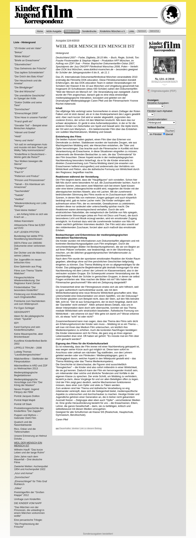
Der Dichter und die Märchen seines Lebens (30, 254)
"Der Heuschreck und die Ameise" (27, 82)
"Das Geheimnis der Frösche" (30, 68)
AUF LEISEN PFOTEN (26, 232)
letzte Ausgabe (53, 31)
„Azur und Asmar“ (23, 473)
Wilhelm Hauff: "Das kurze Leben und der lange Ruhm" (29, 451)
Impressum (142, 31)
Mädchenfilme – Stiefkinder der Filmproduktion (31, 360)
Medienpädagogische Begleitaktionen (26, 374)
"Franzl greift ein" (23, 121)
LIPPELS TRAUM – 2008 (28, 347)
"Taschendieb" (22, 191)
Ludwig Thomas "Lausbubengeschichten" (27, 353)
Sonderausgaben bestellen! (98, 533)
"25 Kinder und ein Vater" (28, 48)
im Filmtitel (156, 134)
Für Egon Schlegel (24, 308)
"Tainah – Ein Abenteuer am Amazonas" (29, 185)
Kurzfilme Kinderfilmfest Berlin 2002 (30, 342)
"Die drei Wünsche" (24, 91)
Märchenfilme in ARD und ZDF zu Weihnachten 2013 (30, 367)
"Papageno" (20, 168)
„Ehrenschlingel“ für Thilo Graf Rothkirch (30, 483)
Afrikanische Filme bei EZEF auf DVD (29, 226)
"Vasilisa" (19, 199)
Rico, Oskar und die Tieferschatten (25, 430)
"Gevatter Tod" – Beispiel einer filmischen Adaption (30, 127)
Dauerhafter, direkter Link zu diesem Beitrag (79, 428)
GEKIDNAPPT (22, 312)
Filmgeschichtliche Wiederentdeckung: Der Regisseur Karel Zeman (27, 280)
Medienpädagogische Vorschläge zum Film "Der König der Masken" (28, 382)
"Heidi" (17, 136)
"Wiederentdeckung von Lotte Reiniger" (30, 204)
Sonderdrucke (89, 31)
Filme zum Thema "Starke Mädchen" (28, 272)
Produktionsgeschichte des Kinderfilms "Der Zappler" (28, 409)
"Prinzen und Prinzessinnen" (29, 180)
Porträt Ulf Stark (23, 404)
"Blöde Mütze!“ (22, 56)
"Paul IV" (19, 172)
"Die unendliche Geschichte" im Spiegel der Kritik (29, 97)
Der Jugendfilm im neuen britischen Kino (27, 261)
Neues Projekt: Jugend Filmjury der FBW (26, 390)
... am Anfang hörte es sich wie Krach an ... (31, 215)
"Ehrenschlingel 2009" (26, 113)
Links (131, 31)
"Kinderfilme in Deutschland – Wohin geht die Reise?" (30, 156)
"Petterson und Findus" (26, 176)
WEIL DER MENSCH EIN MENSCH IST (28, 444)
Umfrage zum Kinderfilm (27, 499)
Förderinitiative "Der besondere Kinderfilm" (26, 289)
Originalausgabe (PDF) (161, 90)
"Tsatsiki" (19, 195)
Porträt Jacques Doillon (26, 396)
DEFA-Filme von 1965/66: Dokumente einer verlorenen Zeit (29, 245)
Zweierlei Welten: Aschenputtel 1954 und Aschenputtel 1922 (31, 468)
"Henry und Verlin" (24, 140)
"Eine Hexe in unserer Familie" (30, 117)
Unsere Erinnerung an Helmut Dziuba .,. (30, 437)
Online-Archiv (72, 31)
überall (169, 134)
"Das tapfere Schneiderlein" (29, 72)
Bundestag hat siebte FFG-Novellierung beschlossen (29, 237)
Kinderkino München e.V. (112, 31)
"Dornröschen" (22, 109)
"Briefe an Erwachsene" (27, 60)
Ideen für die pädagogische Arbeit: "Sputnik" (29, 317)
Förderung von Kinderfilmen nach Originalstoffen (29, 295)
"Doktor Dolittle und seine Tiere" (28, 104)
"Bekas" (18, 52)
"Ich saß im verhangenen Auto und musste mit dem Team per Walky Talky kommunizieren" (30, 147)
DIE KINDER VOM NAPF (28, 503)
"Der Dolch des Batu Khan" (29, 76)
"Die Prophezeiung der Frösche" (26, 525)
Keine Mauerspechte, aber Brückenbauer (28, 335)
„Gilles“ (18, 488)
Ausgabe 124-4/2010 (67, 40)
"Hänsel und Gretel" (25, 132)
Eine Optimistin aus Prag (27, 266)
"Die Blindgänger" (23, 87)
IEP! (16, 322)
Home (40, 31)
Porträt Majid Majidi (24, 400)
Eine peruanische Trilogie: (28, 519)
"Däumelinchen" (23, 64)
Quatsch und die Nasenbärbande (23, 423)
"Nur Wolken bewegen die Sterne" (28, 162)
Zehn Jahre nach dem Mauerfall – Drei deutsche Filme (28, 459)
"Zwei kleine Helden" (25, 210)
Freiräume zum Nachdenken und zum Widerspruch (29, 302)
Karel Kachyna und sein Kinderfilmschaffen (27, 328)
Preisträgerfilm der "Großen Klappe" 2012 (29, 494)
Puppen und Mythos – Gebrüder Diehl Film (26, 416)
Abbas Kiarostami (23, 221)
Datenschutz (154, 31)
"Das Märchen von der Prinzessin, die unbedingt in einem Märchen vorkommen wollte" (29, 511)
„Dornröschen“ (22, 477)
